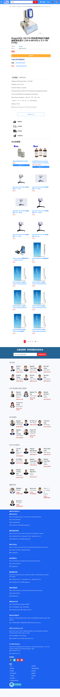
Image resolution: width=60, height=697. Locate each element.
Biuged (21, 46)
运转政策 (33, 671)
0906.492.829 (33, 425)
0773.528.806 (19, 438)
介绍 (11, 666)
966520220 (22, 63)
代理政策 (33, 676)
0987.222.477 (47, 372)
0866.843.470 (33, 455)
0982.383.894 (19, 381)
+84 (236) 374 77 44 (16, 582)
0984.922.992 (47, 455)
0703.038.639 (33, 465)
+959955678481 (24, 623)
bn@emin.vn (15, 553)
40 (35, 342)
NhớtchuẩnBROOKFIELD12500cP (21, 161)
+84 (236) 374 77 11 (16, 579)
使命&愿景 (12, 678)
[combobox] (20, 2)
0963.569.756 (47, 381)
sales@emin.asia (16, 610)
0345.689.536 (19, 427)
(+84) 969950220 (19, 505)
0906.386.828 (47, 467)
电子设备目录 (13, 673)
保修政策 (33, 673)
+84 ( (17, 66)
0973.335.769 (33, 477)
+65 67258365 (25, 607)
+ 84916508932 (15, 607)
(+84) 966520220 (16, 522)
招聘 (32, 678)
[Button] (1, 2)
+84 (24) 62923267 (16, 520)
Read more (30, 114)
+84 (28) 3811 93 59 (26, 536)
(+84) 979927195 (19, 493)
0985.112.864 (33, 372)
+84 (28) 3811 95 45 (16, 539)
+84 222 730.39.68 (16, 550)
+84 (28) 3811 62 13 (36, 536)
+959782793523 (16, 623)
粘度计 (14, 6)
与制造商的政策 (35, 668)
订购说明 (12, 676)
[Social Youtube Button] (21, 660)
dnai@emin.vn (15, 596)
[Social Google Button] (18, 660)
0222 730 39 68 (32, 399)
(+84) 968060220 (47, 497)
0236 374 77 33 (32, 436)
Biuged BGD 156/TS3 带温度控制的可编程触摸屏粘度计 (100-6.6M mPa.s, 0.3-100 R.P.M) (36, 6)
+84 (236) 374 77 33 (36, 579)
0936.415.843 (19, 399)
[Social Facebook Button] (10, 660)
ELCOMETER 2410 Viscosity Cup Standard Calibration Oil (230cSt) (40, 162)
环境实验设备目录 (14, 680)
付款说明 (33, 666)
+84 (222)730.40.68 (25, 550)
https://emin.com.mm (36, 623)
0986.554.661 (33, 381)
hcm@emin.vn (27, 539)
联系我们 (12, 671)
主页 (10, 6)
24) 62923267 (23, 66)
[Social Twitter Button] (14, 660)
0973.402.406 (47, 399)
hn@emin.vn (27, 525)
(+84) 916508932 (33, 493)
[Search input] (20, 2)
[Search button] (35, 2)
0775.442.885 (47, 427)
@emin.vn (15, 566)
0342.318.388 (19, 478)
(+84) (17, 63)
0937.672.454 (19, 463)
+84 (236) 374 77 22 (26, 579)
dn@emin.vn (27, 582)
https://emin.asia (27, 610)
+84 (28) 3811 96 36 (16, 536)
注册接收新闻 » (42, 354)
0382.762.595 (19, 372)
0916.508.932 (19, 456)
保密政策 (12, 668)
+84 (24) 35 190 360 (16, 525)
